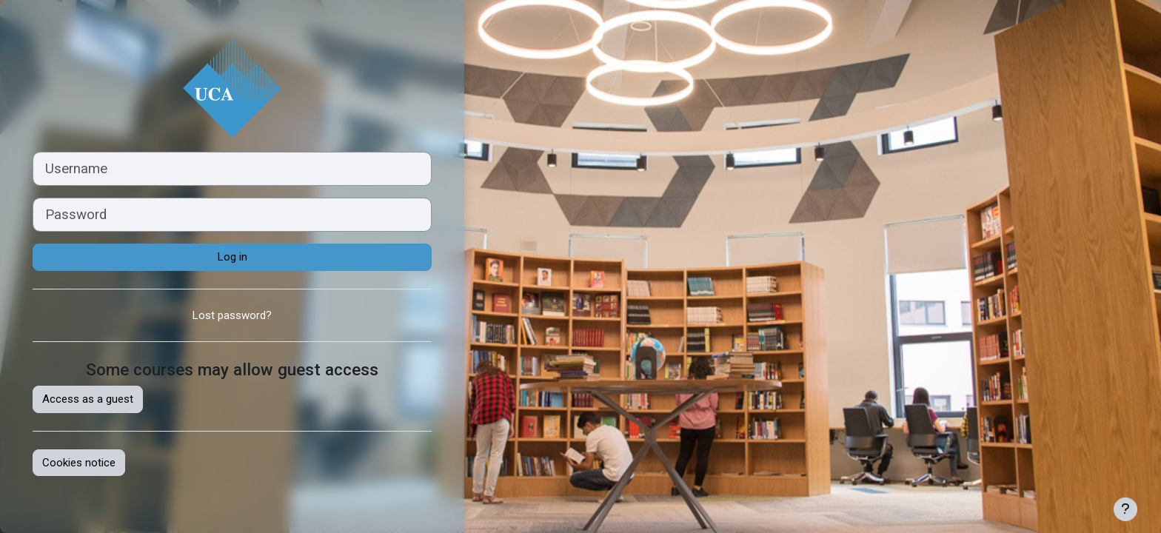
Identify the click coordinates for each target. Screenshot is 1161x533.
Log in (232, 257)
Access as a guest (87, 399)
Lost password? (232, 315)
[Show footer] (1125, 509)
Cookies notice (79, 462)
